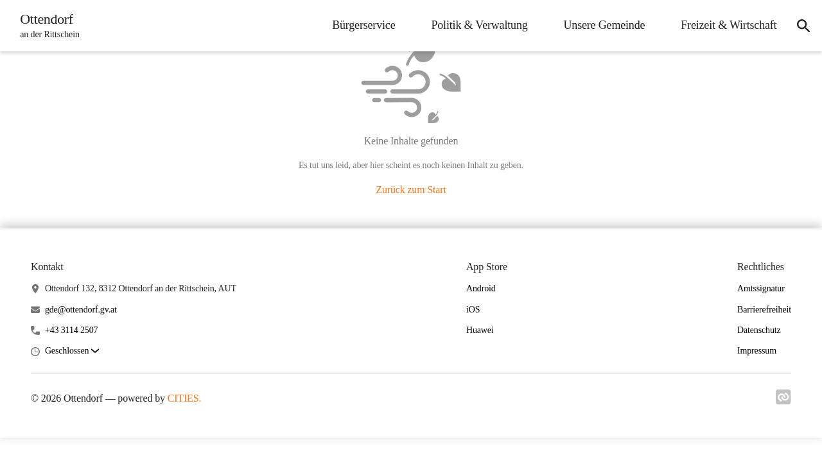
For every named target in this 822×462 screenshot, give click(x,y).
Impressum (756, 350)
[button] (72, 351)
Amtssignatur (761, 288)
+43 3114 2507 (71, 330)
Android (481, 288)
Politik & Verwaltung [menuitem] (473, 25)
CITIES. (185, 398)
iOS (473, 309)
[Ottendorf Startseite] (48, 25)
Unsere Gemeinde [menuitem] (598, 25)
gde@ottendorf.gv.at (81, 309)
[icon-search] (800, 25)
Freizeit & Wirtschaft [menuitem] (723, 25)
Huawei (480, 330)
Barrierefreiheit (764, 309)
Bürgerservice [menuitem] (357, 25)
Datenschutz (759, 330)
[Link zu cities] (783, 401)
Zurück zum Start (411, 189)
